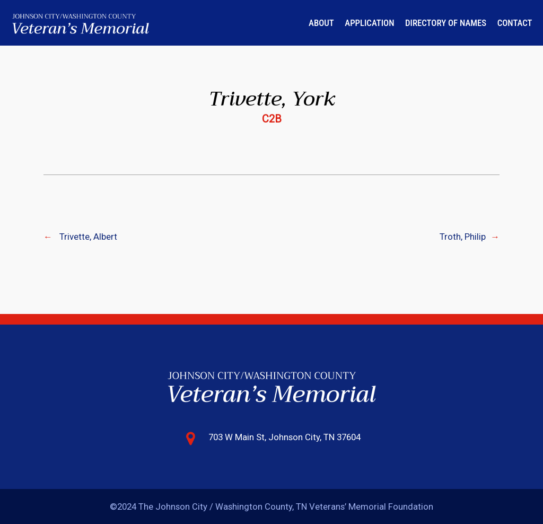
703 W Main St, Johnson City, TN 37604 (284, 437)
